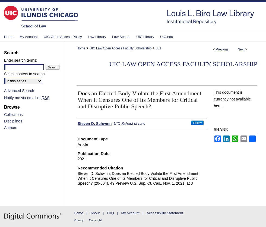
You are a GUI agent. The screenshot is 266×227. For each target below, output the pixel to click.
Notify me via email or (26, 98)
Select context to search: (25, 74)
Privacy (79, 220)
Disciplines (13, 121)
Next (241, 49)
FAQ (110, 213)
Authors (10, 127)
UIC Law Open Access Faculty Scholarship (120, 48)
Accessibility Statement (165, 213)
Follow (197, 122)
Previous (222, 49)
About (95, 213)
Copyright (95, 220)
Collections (13, 114)
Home (81, 48)
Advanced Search (19, 91)
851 (158, 48)
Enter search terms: (20, 60)
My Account (130, 213)
